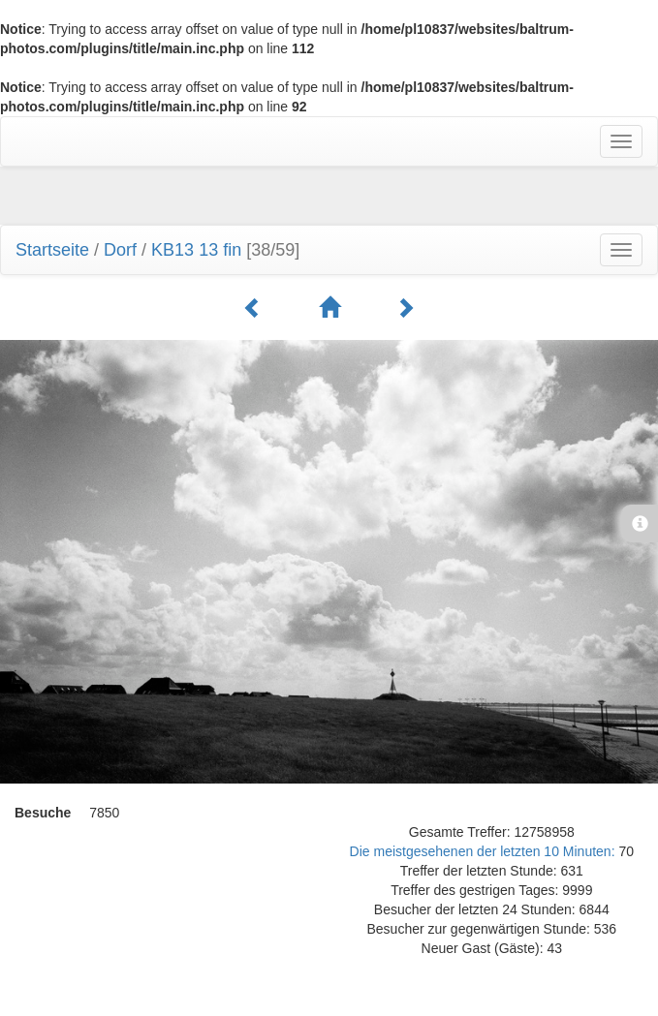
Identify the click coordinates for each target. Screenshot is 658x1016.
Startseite (52, 250)
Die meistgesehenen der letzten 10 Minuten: (484, 851)
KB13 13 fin (196, 250)
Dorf (120, 250)
